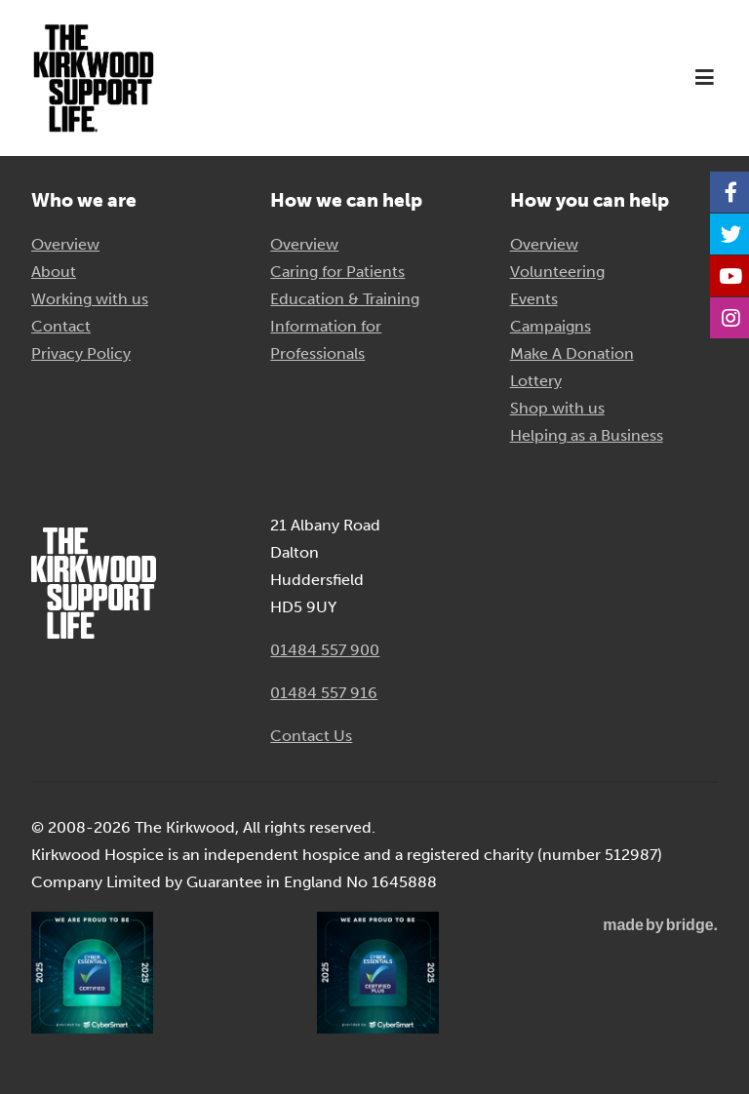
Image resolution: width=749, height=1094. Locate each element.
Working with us (89, 299)
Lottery (536, 380)
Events (534, 299)
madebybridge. (660, 925)
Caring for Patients (337, 271)
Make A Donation (572, 353)
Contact (61, 326)
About (53, 271)
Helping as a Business (586, 435)
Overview (65, 244)
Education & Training (344, 299)
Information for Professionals (325, 340)
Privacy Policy (81, 353)
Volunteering (557, 271)
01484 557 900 (324, 650)
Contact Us (311, 735)
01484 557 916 (323, 693)
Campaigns (550, 326)
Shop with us (557, 408)
